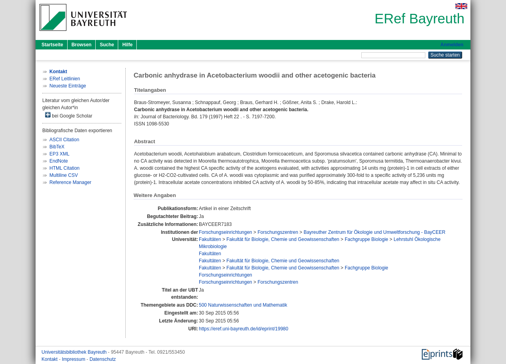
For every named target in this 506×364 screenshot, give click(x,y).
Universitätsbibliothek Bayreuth (75, 352)
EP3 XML (59, 154)
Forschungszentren (277, 232)
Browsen (82, 44)
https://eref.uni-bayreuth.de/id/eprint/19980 (243, 329)
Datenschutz (102, 359)
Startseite (52, 44)
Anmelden (451, 44)
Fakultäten (210, 239)
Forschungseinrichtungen (225, 232)
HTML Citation (64, 168)
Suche (107, 44)
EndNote (58, 161)
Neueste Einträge (67, 86)
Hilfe (127, 44)
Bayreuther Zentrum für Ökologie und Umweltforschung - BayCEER (375, 232)
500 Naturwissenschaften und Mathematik (243, 305)
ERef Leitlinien (64, 79)
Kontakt (50, 359)
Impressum (74, 359)
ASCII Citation (64, 139)
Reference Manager (70, 182)
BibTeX (56, 147)
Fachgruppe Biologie (366, 239)
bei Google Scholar (68, 115)
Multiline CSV (63, 175)
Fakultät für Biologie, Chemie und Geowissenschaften (283, 239)
